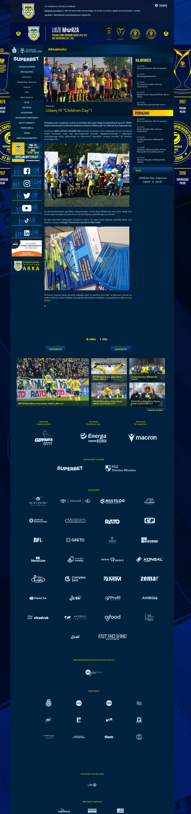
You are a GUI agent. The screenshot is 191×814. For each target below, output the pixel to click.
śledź (158, 181)
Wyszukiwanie (26, 97)
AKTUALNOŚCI (26, 72)
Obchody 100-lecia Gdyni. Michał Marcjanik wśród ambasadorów (151, 150)
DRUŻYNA (26, 107)
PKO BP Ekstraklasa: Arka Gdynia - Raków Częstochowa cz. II (146, 402)
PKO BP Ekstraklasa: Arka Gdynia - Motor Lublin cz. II (40, 403)
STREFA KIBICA (26, 128)
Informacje (27, 77)
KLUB (26, 102)
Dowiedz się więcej (53, 10)
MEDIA (27, 133)
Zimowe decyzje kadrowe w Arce (151, 104)
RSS (26, 92)
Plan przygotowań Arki (146, 76)
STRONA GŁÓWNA (27, 67)
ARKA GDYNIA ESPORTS (26, 138)
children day (146, 178)
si (153, 181)
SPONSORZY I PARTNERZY (26, 118)
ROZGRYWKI (26, 112)
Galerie (26, 87)
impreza (161, 178)
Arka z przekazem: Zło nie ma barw (152, 68)
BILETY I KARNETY (27, 123)
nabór (147, 181)
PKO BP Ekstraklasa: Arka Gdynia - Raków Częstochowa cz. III (108, 402)
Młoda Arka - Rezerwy (26, 82)
